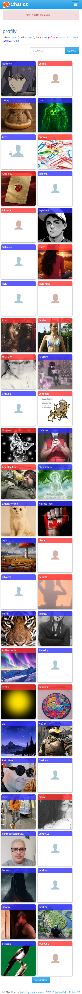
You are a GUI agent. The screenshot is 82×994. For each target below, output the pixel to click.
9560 (14, 37)
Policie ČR (74, 992)
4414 (61, 37)
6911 (30, 37)
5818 (45, 37)
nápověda (61, 992)
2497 (15, 41)
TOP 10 (50, 992)
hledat (72, 50)
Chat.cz (15, 4)
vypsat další (41, 980)
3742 (75, 37)
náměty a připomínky (32, 992)
